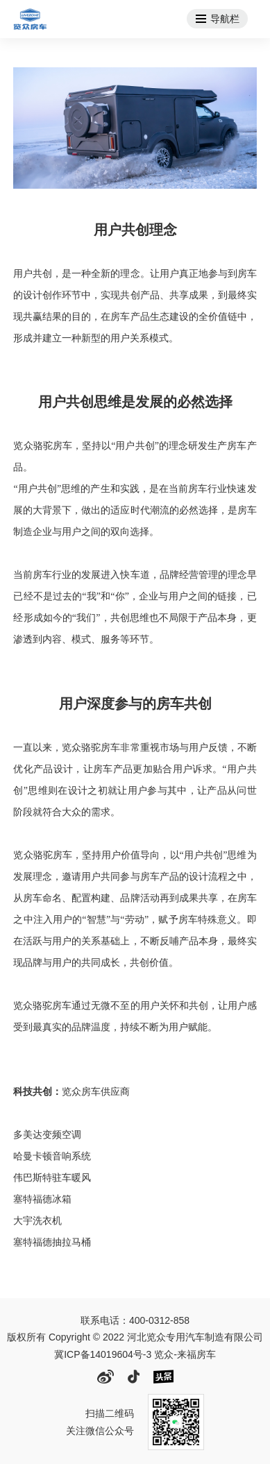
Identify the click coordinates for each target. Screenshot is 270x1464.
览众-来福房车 (185, 1354)
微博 (105, 1377)
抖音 (134, 1377)
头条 (163, 1377)
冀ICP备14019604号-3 (102, 1354)
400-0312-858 (159, 1320)
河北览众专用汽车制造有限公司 (30, 19)
